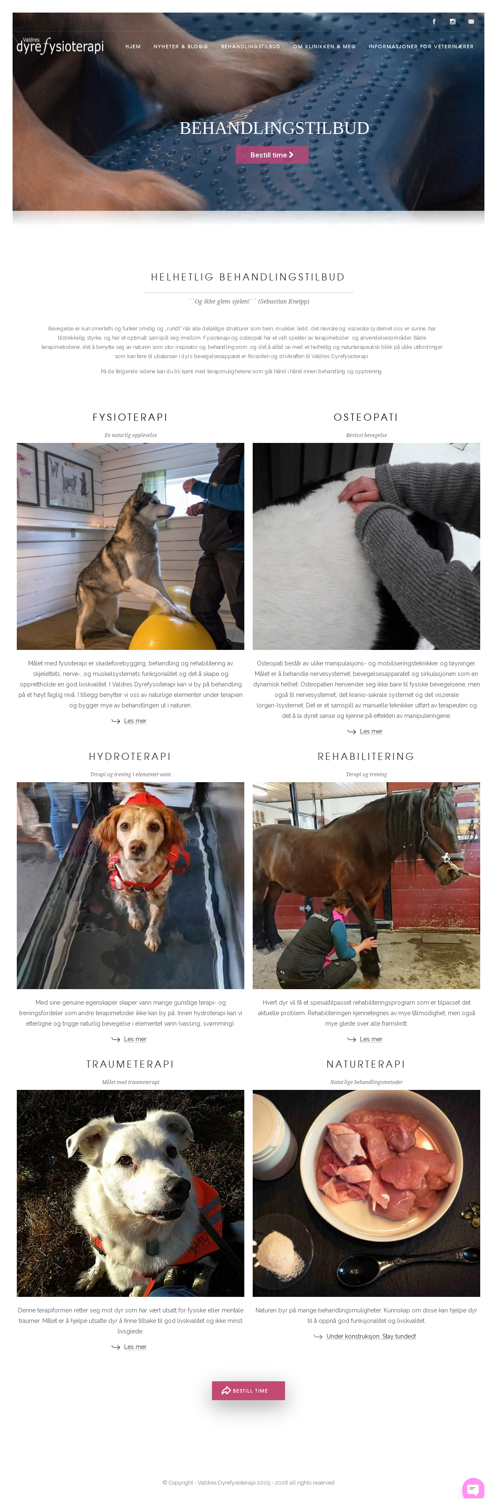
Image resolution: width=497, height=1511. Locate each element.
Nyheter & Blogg (181, 46)
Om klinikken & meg (324, 46)
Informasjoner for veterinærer (421, 46)
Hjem (133, 46)
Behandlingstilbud (250, 46)
